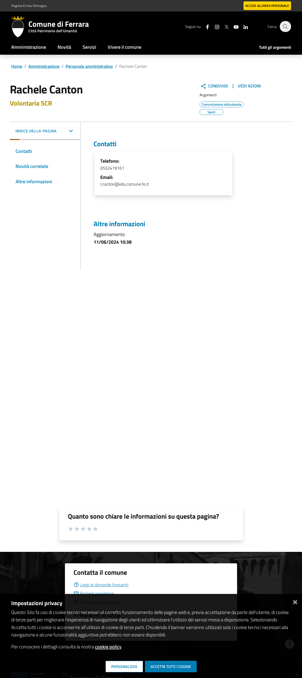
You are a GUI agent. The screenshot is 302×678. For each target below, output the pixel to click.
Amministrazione (28, 47)
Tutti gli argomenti (275, 47)
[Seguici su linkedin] (243, 26)
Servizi (89, 47)
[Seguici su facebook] (205, 26)
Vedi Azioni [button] (245, 86)
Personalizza (124, 666)
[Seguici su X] (224, 26)
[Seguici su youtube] (233, 26)
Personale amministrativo (89, 66)
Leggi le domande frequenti (101, 584)
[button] (45, 131)
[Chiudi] (295, 601)
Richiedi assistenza (94, 593)
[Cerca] (285, 26)
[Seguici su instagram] (214, 26)
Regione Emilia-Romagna (29, 5)
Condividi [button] (214, 86)
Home (16, 66)
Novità (64, 47)
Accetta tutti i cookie (171, 666)
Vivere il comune (124, 47)
